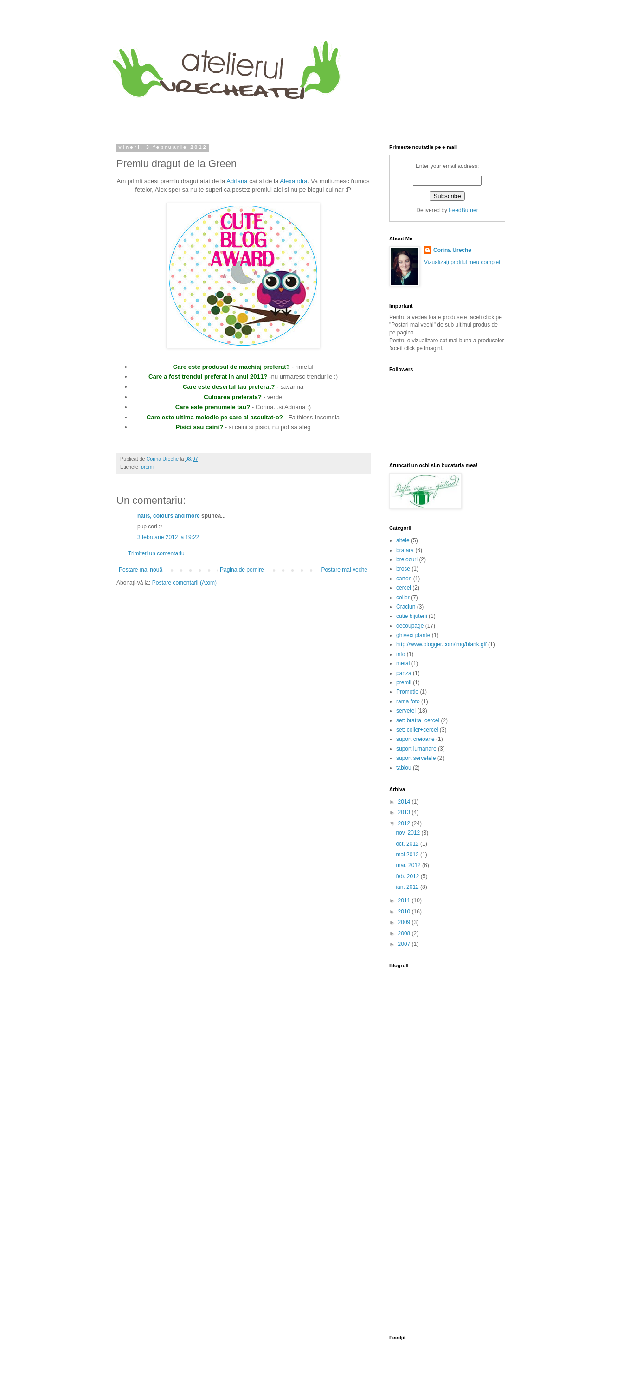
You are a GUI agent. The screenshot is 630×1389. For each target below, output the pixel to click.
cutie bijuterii (411, 616)
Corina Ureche (452, 250)
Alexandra (293, 181)
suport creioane (415, 739)
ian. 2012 (408, 887)
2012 (405, 823)
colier (403, 597)
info (400, 654)
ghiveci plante (413, 635)
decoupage (410, 626)
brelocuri (407, 559)
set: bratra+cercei (417, 720)
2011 (405, 900)
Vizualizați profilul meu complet (462, 262)
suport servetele (416, 758)
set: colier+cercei (417, 730)
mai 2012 (408, 854)
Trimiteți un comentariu (156, 553)
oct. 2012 (408, 844)
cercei (403, 588)
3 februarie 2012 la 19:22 (168, 537)
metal (403, 663)
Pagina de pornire (242, 569)
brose (403, 569)
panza (403, 673)
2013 (405, 812)
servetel (406, 710)
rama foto (408, 701)
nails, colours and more (168, 516)
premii (147, 466)
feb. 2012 (408, 876)
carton (403, 578)
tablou (403, 768)
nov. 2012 (408, 833)
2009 (405, 922)
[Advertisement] (418, 1162)
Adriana (236, 181)
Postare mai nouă (140, 569)
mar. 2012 (409, 865)
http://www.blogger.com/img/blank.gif (441, 644)
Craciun (405, 607)
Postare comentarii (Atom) (184, 582)
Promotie (407, 691)
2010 (405, 911)
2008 (405, 933)
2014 (405, 801)
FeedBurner (463, 210)
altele (403, 540)
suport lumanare (416, 749)
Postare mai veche (344, 569)
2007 (405, 944)
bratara (405, 550)
